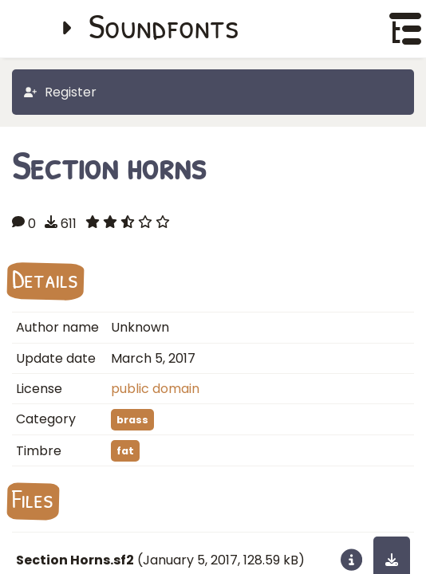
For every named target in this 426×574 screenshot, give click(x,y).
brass (132, 420)
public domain (155, 388)
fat (125, 451)
